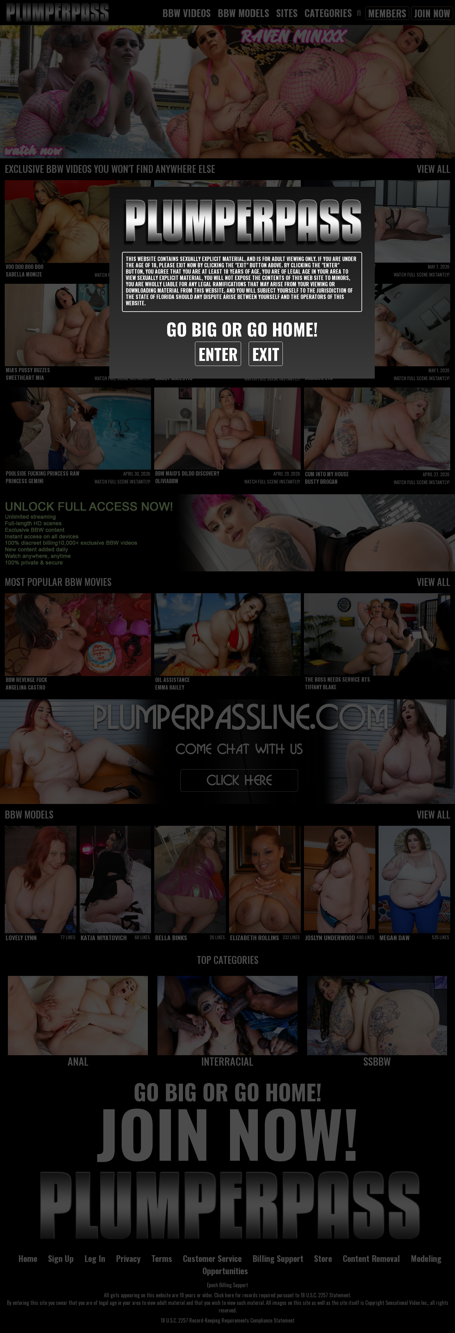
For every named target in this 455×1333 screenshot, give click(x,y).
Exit (265, 353)
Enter (218, 353)
